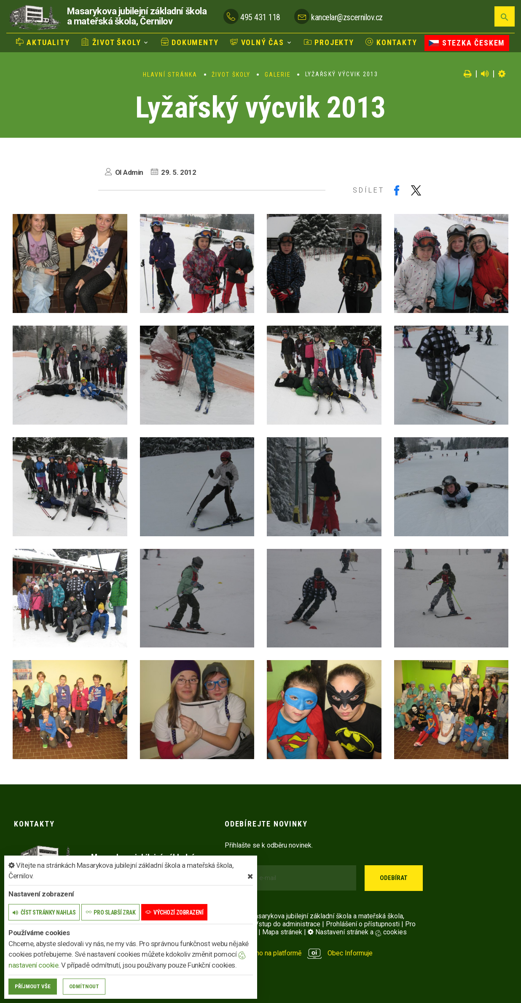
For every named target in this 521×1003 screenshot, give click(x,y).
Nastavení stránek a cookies (357, 932)
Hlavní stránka (170, 74)
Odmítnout (84, 986)
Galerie (278, 74)
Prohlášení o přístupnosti (363, 924)
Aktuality (43, 42)
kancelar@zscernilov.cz (346, 17)
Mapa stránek (282, 932)
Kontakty (391, 42)
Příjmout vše (33, 986)
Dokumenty (190, 42)
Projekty (329, 42)
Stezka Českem (467, 42)
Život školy (111, 42)
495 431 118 (260, 17)
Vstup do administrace (287, 924)
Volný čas (257, 42)
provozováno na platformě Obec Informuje (299, 953)
